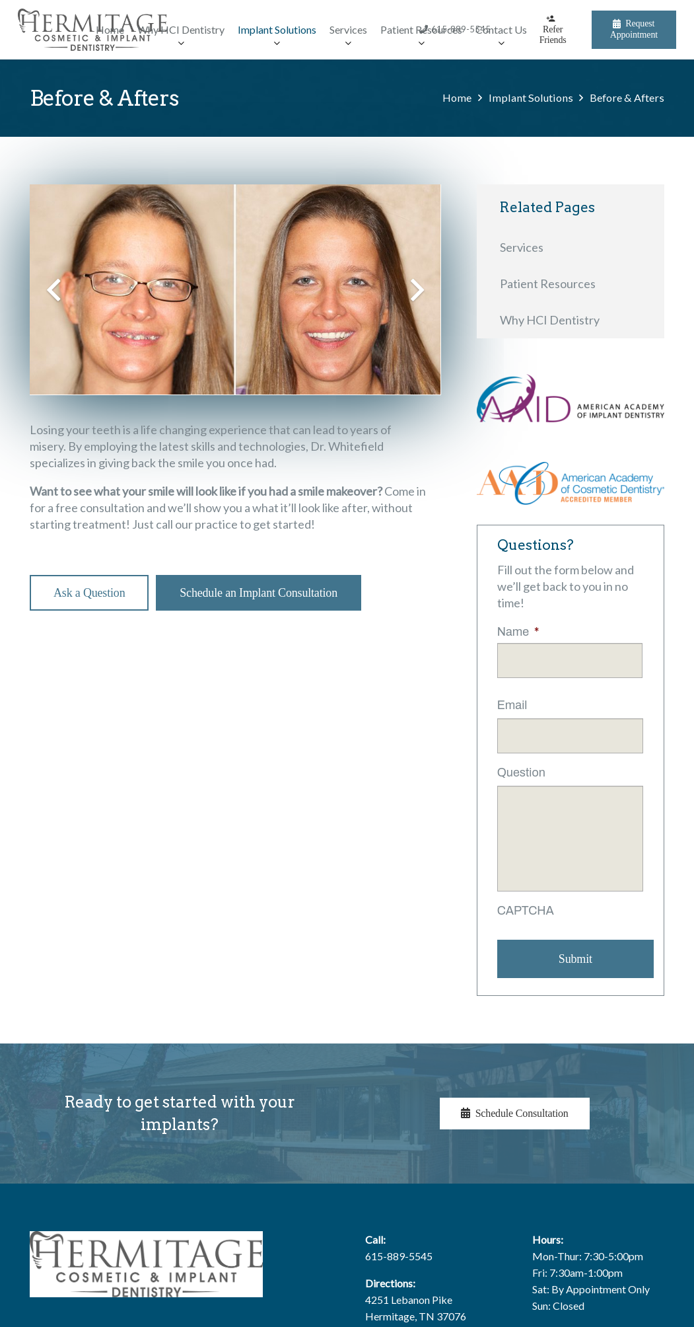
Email (512, 705)
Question (521, 772)
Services (521, 247)
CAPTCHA (525, 910)
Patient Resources (548, 283)
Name (518, 631)
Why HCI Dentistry (550, 320)
